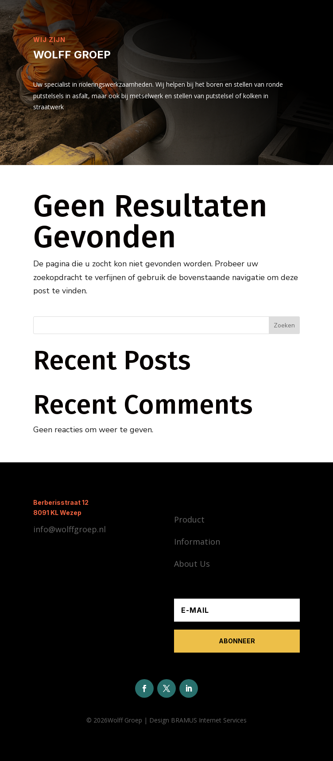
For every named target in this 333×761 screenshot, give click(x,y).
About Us (192, 563)
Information (197, 541)
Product (189, 519)
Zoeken (284, 325)
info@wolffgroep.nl (69, 529)
